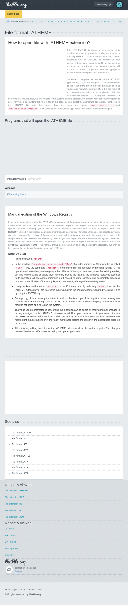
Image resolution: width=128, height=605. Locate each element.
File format (22, 432)
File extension (16, 490)
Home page (13, 13)
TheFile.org (35, 594)
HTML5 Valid (35, 589)
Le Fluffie (9, 528)
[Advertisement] (36, 71)
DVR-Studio (10, 542)
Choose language (103, 4)
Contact (18, 571)
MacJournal (10, 535)
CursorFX (9, 555)
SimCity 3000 (11, 548)
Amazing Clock (18, 194)
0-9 (119, 21)
